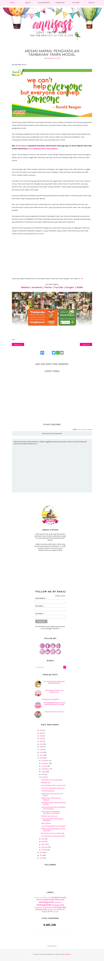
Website (25, 287)
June (43, 777)
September (45, 769)
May (43, 839)
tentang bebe (44, 904)
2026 (41, 730)
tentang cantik (58, 905)
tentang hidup (60, 907)
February (45, 847)
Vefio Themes (66, 954)
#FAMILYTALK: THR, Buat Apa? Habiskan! (51, 799)
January (44, 850)
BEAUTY (92, 3)
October (44, 766)
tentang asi (58, 902)
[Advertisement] (50, 569)
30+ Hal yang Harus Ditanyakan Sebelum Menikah (54, 682)
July (43, 774)
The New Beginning (47, 791)
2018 (41, 752)
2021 (41, 744)
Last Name (39, 614)
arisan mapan (87, 429)
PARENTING (60, 3)
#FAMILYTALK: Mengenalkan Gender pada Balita (53, 830)
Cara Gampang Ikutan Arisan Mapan (43, 149)
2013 (41, 858)
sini (81, 279)
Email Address (41, 598)
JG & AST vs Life (38, 897)
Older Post (86, 344)
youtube (56, 911)
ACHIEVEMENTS (44, 3)
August (44, 772)
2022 (41, 741)
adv (79, 429)
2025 (41, 733)
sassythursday (48, 899)
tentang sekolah (52, 909)
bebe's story (47, 897)
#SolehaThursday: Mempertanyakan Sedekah (53, 803)
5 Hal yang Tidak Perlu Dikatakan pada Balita (52, 820)
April (43, 841)
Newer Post (18, 344)
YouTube (58, 287)
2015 (41, 852)
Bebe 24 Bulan (46, 823)
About (28, 3)
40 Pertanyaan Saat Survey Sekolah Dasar (54, 691)
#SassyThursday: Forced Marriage (52, 833)
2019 (41, 750)
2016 (41, 758)
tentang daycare (39, 907)
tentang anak (46, 902)
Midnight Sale (45, 783)
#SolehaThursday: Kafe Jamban (52, 780)
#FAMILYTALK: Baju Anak (49, 816)
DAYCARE (76, 3)
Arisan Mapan (21, 146)
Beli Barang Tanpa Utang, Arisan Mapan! (52, 794)
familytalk (55, 897)
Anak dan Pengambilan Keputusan (53, 788)
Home (12, 3)
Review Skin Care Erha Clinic (54, 712)
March (44, 844)
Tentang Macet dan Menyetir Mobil (53, 836)
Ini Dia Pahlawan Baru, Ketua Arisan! (53, 785)
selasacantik (59, 899)
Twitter (48, 287)
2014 (41, 855)
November (45, 763)
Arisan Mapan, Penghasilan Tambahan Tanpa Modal (50, 812)
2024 (41, 736)
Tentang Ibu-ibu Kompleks (50, 699)
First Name (39, 606)
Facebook (37, 287)
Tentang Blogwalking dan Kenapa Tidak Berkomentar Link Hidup (54, 703)
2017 (41, 755)
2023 (41, 739)
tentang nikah (41, 909)
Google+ (70, 287)
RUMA (80, 287)
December (45, 761)
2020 (41, 747)
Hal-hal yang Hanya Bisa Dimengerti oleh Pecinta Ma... (53, 808)
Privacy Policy (52, 946)
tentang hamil (49, 907)
